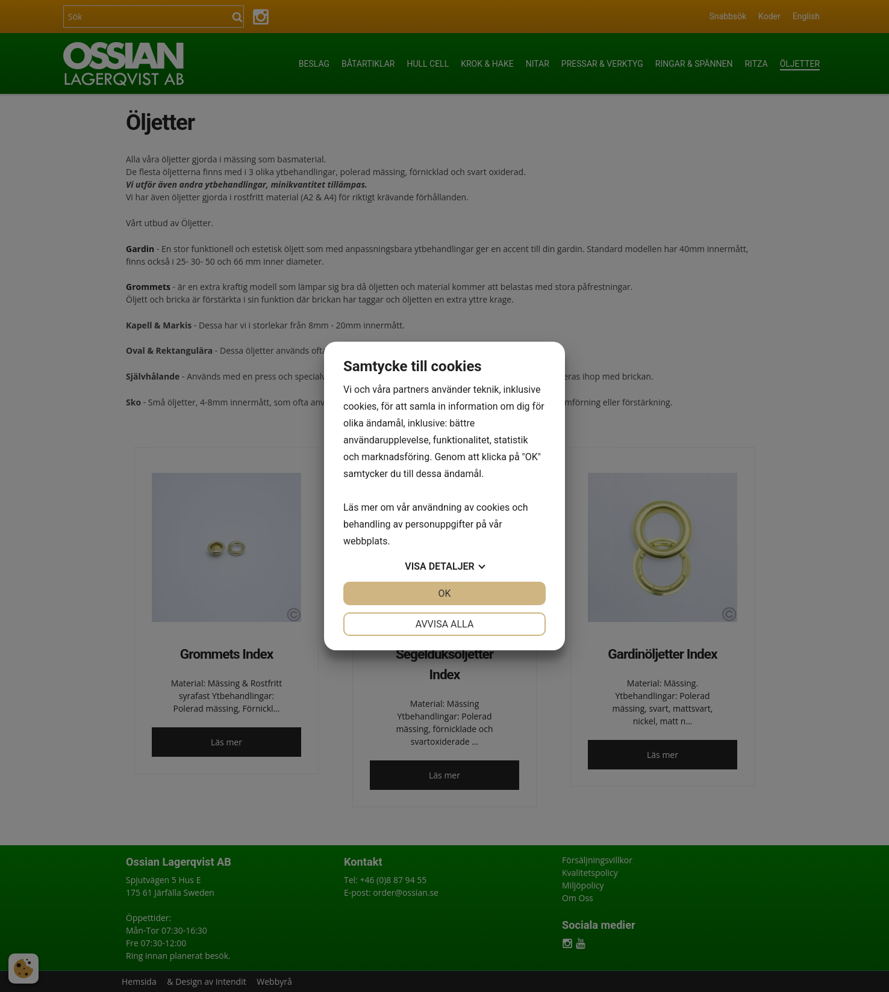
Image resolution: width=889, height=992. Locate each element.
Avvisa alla (445, 624)
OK (444, 593)
